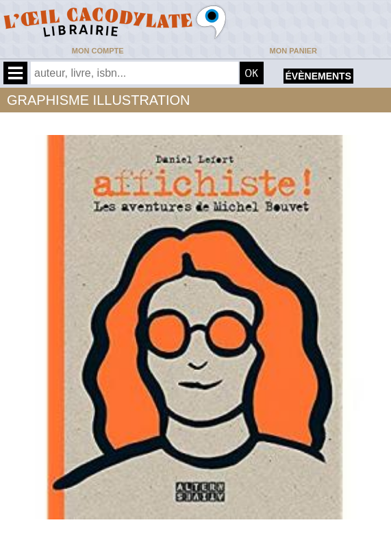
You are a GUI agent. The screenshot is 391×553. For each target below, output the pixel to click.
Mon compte (98, 51)
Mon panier (293, 51)
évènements (318, 76)
